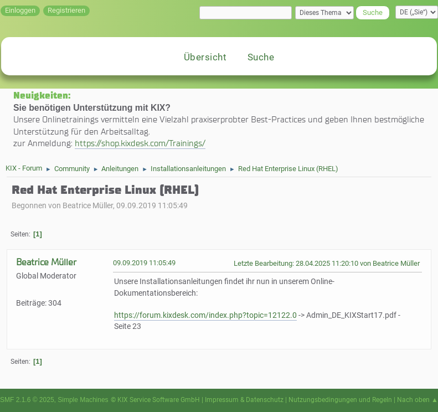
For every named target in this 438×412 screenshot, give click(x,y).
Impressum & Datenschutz (244, 400)
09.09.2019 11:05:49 (144, 263)
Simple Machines (83, 400)
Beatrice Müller (46, 262)
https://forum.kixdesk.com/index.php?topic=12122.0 (205, 315)
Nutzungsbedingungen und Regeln (340, 400)
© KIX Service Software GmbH (155, 400)
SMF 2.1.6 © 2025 (27, 400)
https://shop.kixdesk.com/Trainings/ (140, 143)
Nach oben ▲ (417, 400)
